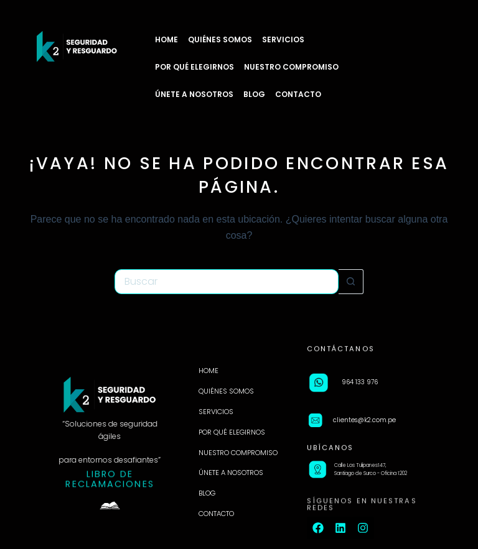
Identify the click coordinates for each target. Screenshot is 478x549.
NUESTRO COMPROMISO (291, 67)
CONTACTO (298, 94)
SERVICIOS (283, 39)
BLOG (254, 94)
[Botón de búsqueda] (351, 281)
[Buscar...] (227, 281)
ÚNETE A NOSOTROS (194, 94)
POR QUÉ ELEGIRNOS (194, 67)
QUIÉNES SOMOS (220, 39)
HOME (166, 39)
